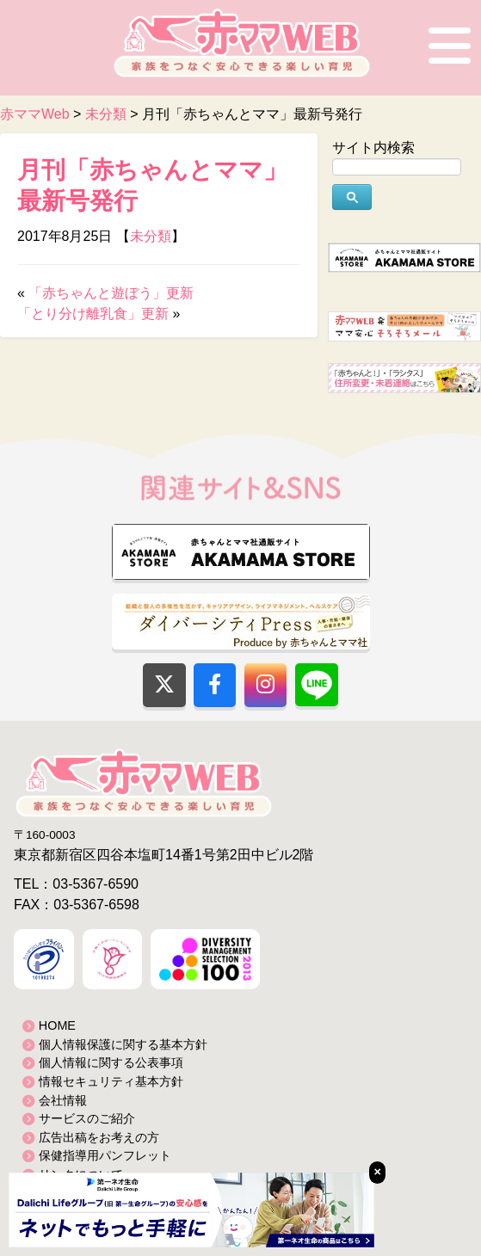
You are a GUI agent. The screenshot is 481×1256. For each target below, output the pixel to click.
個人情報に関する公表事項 (111, 1062)
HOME (57, 1025)
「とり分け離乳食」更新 (93, 313)
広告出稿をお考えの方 (99, 1137)
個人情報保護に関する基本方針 (123, 1044)
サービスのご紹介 (87, 1118)
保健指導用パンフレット (105, 1155)
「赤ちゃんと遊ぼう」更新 (111, 293)
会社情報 (63, 1100)
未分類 (150, 236)
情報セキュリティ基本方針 (111, 1081)
